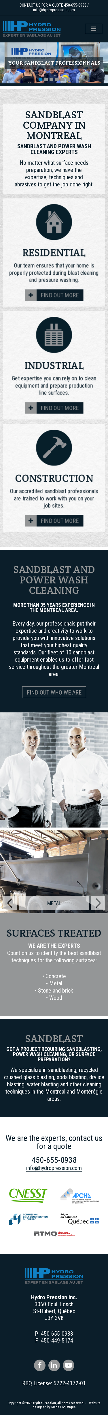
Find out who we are (54, 692)
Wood (55, 997)
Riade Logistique (63, 1407)
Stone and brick (55, 990)
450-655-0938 (75, 5)
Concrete (56, 976)
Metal (55, 983)
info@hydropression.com (54, 10)
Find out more (60, 295)
